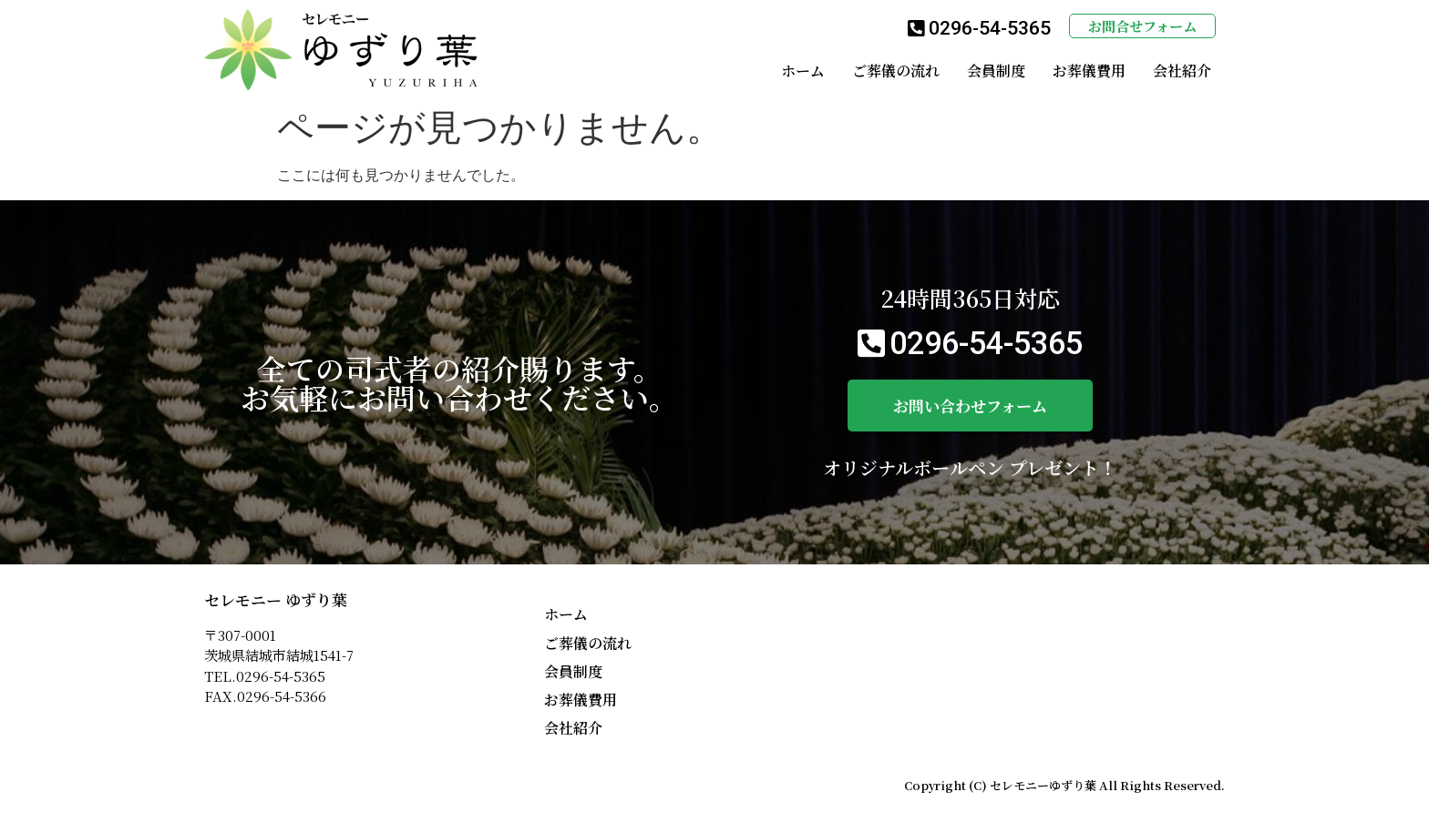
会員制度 (996, 70)
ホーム (803, 70)
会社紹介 (1182, 70)
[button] (979, 29)
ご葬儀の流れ (896, 70)
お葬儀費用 (1089, 70)
